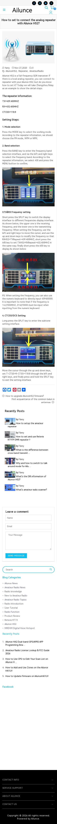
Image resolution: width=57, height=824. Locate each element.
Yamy (6, 68)
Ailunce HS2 (10, 624)
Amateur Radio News (15, 587)
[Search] (26, 570)
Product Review (12, 616)
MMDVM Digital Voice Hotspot (20, 628)
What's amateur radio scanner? (31, 489)
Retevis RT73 (11, 620)
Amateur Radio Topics (15, 599)
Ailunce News (11, 583)
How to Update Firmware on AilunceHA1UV (26, 676)
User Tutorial (11, 608)
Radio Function (12, 612)
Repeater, (23, 71)
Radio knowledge (13, 591)
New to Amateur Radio (16, 595)
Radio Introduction (14, 604)
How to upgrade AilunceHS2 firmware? (25, 396)
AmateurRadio (36, 71)
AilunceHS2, (11, 71)
